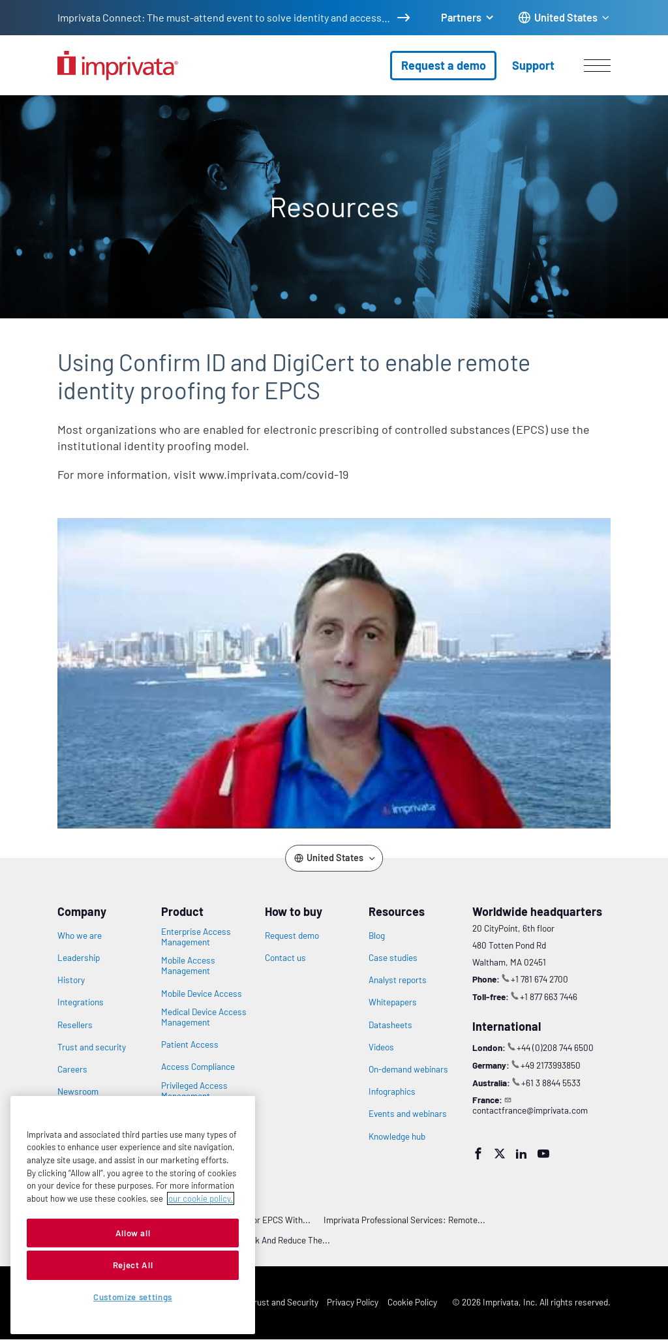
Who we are (79, 935)
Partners (461, 17)
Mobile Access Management (188, 965)
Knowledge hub (397, 1136)
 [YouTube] (543, 1153)
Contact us (285, 957)
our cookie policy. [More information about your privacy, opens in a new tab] (200, 1198)
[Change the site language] (564, 17)
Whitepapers (393, 1002)
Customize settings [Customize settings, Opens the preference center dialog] (132, 1297)
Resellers (75, 1025)
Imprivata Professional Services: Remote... (404, 1219)
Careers (72, 1069)
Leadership (78, 957)
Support (533, 65)
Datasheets (390, 1025)
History (71, 980)
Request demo (292, 935)
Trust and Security (283, 1301)
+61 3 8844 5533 (551, 1082)
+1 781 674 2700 (539, 978)
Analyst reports (398, 980)
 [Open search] (7, 87)
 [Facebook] (478, 1153)
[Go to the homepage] (117, 65)
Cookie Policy (412, 1301)
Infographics (392, 1091)
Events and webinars (408, 1113)
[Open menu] (597, 65)
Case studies (393, 957)
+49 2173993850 (551, 1065)
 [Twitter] (500, 1153)
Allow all (133, 1233)
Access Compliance (198, 1066)
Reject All (133, 1265)
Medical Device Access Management (204, 1017)
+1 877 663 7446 (548, 996)
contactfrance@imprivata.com (530, 1110)
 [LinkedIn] (521, 1153)
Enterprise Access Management (196, 936)
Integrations (80, 1002)
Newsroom (78, 1091)
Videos (381, 1047)
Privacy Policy (352, 1301)
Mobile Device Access (201, 993)
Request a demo (443, 65)
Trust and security (91, 1047)
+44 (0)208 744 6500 (555, 1047)
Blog (377, 935)
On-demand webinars (408, 1069)
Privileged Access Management (194, 1090)
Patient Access (190, 1044)
